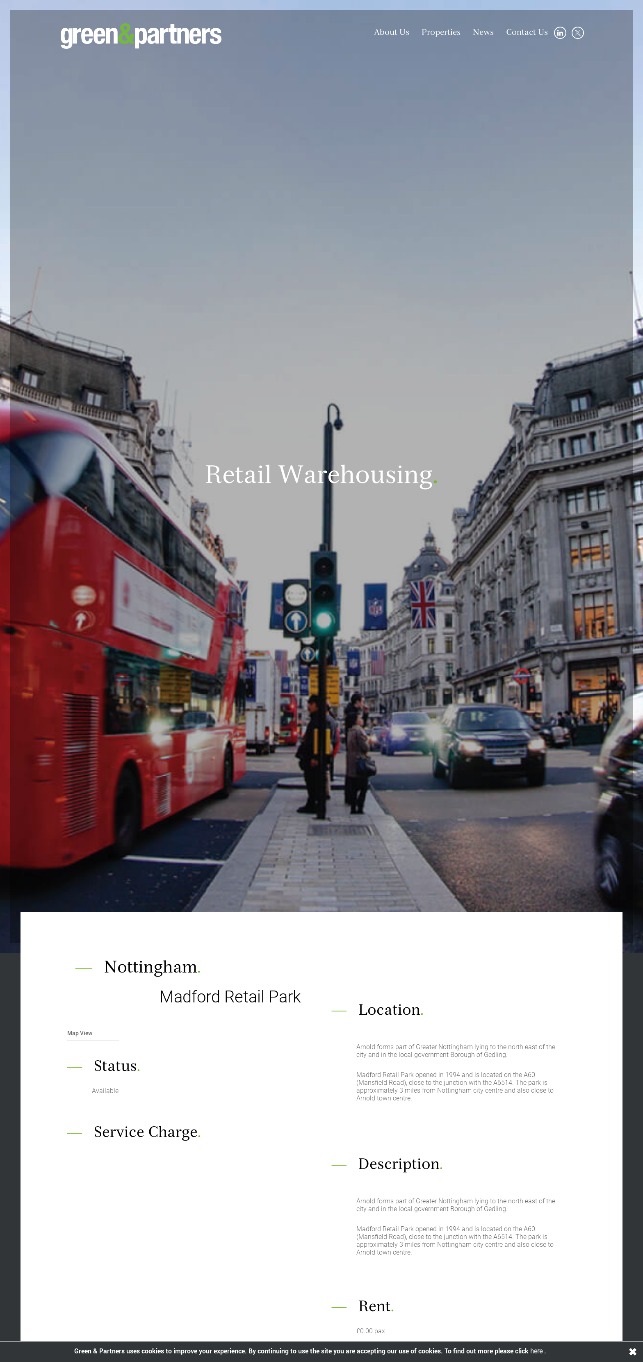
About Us (391, 33)
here (537, 1351)
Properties (441, 33)
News (483, 33)
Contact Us (527, 33)
